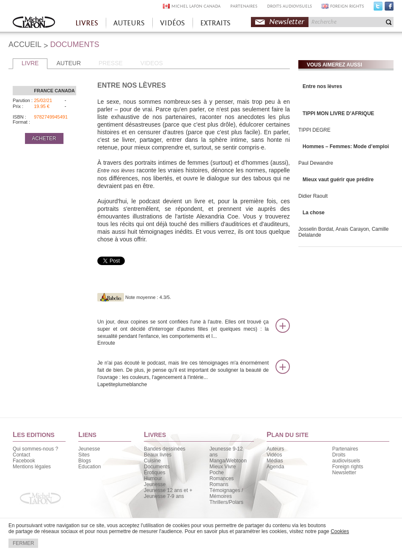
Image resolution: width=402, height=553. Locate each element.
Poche (216, 473)
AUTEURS (129, 23)
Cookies (339, 531)
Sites (84, 455)
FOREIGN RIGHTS (347, 6)
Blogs (84, 461)
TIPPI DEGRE (314, 130)
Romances (221, 478)
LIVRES (86, 23)
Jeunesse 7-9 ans (164, 496)
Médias (275, 461)
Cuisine (152, 461)
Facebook (389, 8)
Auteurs (275, 449)
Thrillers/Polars (226, 502)
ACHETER (44, 138)
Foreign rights (347, 467)
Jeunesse (89, 449)
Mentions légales (32, 467)
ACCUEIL (24, 44)
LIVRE (30, 63)
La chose (314, 213)
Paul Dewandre (315, 163)
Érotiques (154, 473)
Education (89, 467)
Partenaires (345, 449)
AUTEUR (68, 63)
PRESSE (111, 63)
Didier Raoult (313, 196)
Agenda (275, 467)
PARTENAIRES (243, 6)
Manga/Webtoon (228, 461)
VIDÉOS (172, 23)
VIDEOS (151, 63)
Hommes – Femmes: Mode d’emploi (346, 146)
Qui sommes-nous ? (35, 449)
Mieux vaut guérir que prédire (338, 179)
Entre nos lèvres (322, 86)
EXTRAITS (215, 23)
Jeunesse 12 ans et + (168, 490)
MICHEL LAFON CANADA (195, 6)
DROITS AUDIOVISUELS (289, 6)
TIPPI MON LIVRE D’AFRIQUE (338, 113)
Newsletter (286, 21)
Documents (157, 467)
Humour (153, 478)
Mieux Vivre (222, 467)
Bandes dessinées (164, 449)
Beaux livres (157, 455)
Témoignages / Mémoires (226, 493)
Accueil (34, 23)
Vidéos (274, 455)
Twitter (378, 8)
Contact (21, 455)
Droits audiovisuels (346, 458)
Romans (219, 484)
